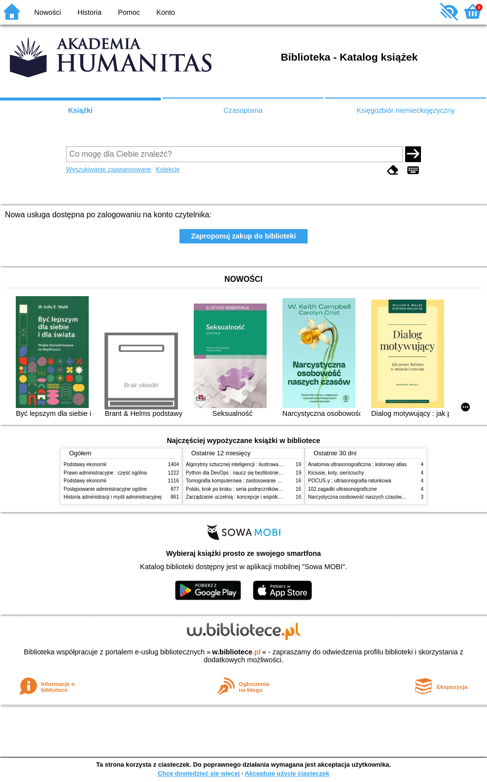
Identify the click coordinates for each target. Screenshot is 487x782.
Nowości (48, 12)
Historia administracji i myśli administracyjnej (113, 497)
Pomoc (129, 12)
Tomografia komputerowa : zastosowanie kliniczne (241, 480)
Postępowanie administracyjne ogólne (105, 489)
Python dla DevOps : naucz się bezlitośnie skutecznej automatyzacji (260, 473)
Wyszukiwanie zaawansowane (108, 169)
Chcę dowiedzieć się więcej (199, 773)
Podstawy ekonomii (85, 464)
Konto (165, 12)
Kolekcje (167, 169)
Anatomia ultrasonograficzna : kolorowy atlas (357, 464)
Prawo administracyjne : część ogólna (105, 473)
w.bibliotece (236, 652)
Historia (89, 12)
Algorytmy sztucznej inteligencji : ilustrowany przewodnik (248, 464)
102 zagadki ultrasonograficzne (342, 489)
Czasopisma (242, 110)
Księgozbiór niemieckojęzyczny (405, 110)
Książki (80, 110)
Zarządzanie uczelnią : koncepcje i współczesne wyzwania (250, 497)
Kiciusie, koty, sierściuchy (336, 473)
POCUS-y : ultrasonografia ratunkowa (349, 480)
